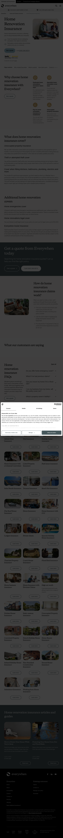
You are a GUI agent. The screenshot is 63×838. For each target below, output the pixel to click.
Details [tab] (24, 408)
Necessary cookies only (11, 432)
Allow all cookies (51, 432)
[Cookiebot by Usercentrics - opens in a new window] (55, 404)
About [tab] (54, 408)
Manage (31, 432)
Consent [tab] (8, 408)
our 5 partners (10, 415)
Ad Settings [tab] (39, 408)
